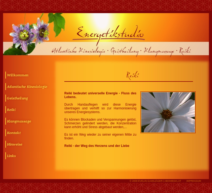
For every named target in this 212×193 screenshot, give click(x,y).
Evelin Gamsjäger (150, 181)
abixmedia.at (172, 181)
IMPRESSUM (193, 181)
